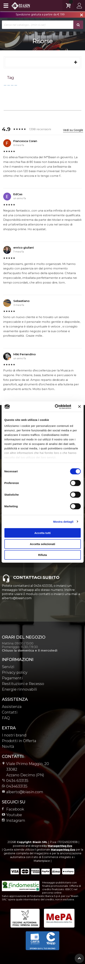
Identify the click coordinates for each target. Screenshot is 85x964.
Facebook (13, 809)
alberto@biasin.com (22, 792)
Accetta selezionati (42, 543)
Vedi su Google (73, 130)
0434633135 (14, 786)
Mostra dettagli (63, 521)
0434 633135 (17, 780)
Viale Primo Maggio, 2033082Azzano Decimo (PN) (25, 769)
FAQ (6, 718)
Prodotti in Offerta (19, 741)
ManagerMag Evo (60, 846)
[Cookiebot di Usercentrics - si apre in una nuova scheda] (54, 406)
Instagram (13, 820)
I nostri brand (14, 735)
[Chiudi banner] (79, 406)
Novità (8, 746)
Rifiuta (42, 554)
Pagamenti (12, 678)
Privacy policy (14, 672)
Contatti (9, 712)
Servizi (8, 667)
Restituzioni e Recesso (23, 683)
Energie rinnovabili (19, 689)
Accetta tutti (42, 533)
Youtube (12, 815)
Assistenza (12, 706)
